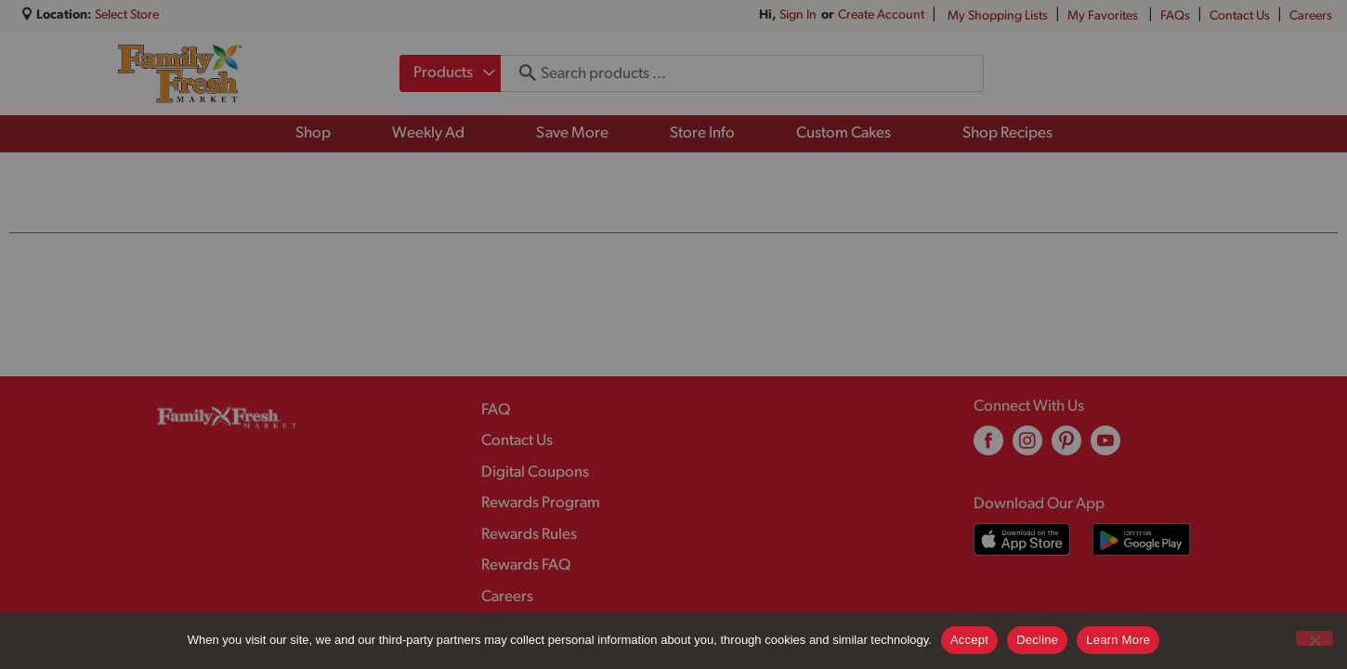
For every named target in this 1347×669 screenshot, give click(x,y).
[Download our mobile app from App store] (1022, 539)
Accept (969, 640)
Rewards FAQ (525, 565)
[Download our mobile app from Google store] (1141, 539)
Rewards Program (540, 503)
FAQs (1175, 16)
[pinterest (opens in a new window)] (1066, 447)
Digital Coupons (535, 472)
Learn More (1118, 640)
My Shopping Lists (998, 16)
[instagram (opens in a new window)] (1027, 447)
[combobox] (450, 73)
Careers (1310, 16)
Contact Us (1240, 16)
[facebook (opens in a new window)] (988, 447)
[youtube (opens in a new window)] (1105, 447)
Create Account (881, 15)
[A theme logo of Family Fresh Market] (180, 73)
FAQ (495, 410)
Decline (1037, 640)
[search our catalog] (521, 73)
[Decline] (1314, 638)
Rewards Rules (529, 535)
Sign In (798, 15)
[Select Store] (128, 15)
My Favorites (1104, 16)
